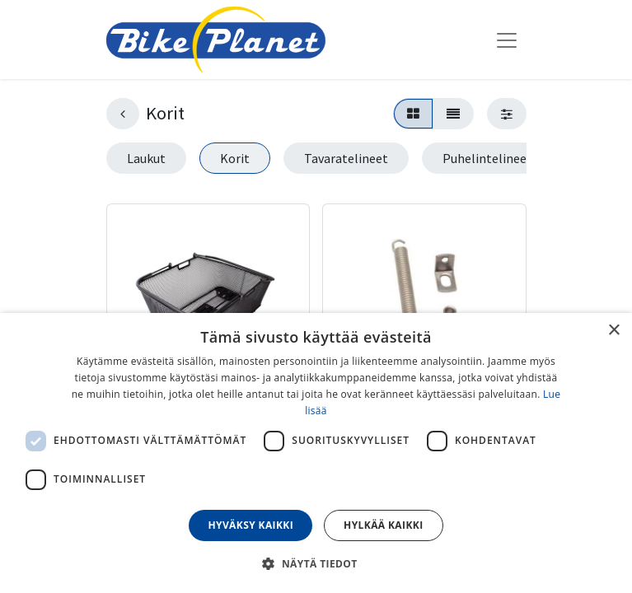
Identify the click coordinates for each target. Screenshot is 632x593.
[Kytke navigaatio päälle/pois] (507, 39)
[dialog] (316, 453)
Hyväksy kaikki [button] (250, 525)
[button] (315, 563)
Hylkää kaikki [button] (383, 525)
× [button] (613, 331)
